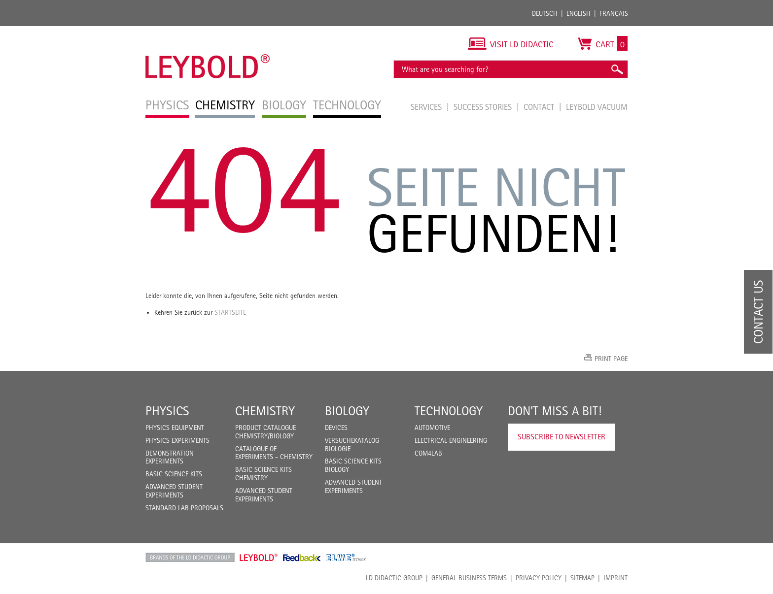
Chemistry (265, 410)
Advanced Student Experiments (174, 491)
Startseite (230, 312)
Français (613, 13)
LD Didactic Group (394, 578)
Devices (336, 427)
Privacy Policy (539, 578)
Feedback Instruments (302, 557)
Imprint (615, 578)
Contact (540, 107)
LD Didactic (190, 557)
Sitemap (582, 578)
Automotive (432, 427)
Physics (167, 410)
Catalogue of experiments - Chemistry (274, 453)
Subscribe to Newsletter (561, 436)
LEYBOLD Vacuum (597, 107)
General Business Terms (469, 578)
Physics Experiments (177, 440)
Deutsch (545, 13)
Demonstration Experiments (169, 457)
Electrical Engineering (451, 440)
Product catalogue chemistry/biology (265, 432)
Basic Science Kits (173, 474)
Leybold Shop (259, 557)
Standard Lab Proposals (184, 508)
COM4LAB (428, 453)
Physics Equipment (174, 427)
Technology (449, 410)
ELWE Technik (346, 557)
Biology (347, 410)
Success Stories (484, 107)
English (578, 13)
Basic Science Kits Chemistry (263, 473)
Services (427, 107)
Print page (611, 359)
